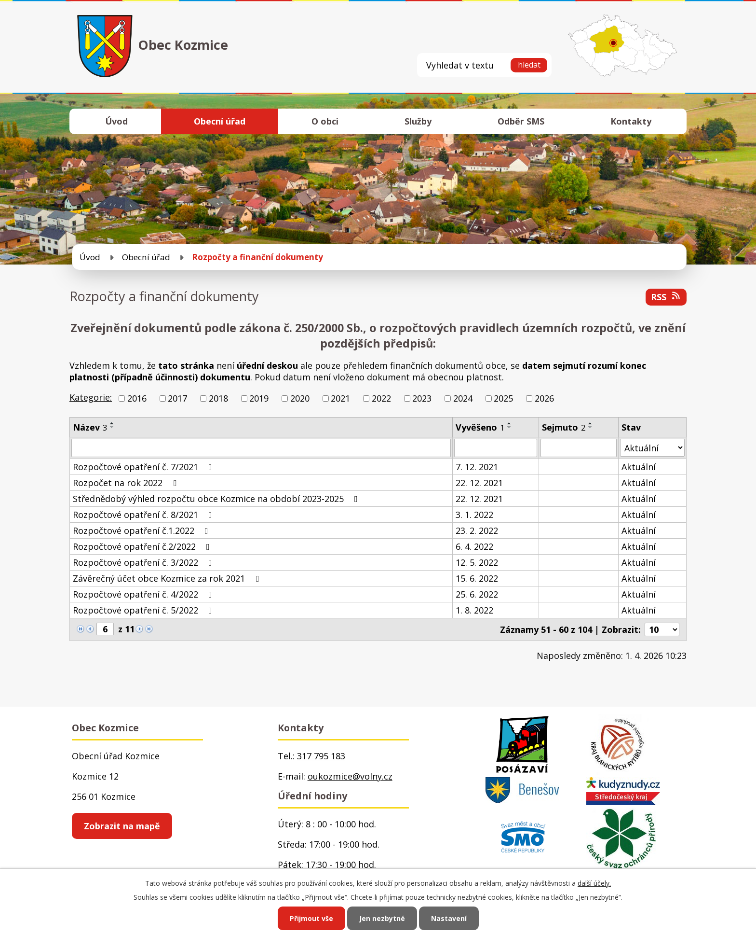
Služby (418, 121)
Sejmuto (563, 427)
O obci (324, 121)
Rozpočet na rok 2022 (126, 482)
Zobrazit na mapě (122, 826)
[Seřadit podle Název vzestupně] (112, 423)
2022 (381, 398)
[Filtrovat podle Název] (261, 448)
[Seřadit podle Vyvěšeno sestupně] (509, 427)
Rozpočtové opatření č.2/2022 (143, 546)
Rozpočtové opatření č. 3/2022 (144, 562)
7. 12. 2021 (477, 467)
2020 (300, 398)
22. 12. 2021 (479, 482)
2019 (259, 398)
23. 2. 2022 (477, 530)
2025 (503, 398)
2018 (218, 398)
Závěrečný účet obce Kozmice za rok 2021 (168, 578)
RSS (666, 297)
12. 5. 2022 (477, 562)
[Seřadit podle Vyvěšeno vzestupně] (509, 423)
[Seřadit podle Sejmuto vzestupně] (590, 423)
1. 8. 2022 (474, 610)
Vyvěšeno (480, 427)
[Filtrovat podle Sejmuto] (578, 448)
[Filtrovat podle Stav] (652, 448)
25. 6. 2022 (477, 594)
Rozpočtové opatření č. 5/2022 (144, 610)
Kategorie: (90, 397)
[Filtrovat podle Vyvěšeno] (495, 448)
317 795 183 (321, 756)
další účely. (594, 883)
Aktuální (638, 467)
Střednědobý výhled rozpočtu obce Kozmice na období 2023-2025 (217, 498)
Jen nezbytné (382, 918)
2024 (462, 398)
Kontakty (630, 121)
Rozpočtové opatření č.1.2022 (142, 530)
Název (90, 427)
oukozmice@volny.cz (350, 776)
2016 (137, 398)
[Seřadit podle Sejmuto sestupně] (590, 427)
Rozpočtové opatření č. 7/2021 (144, 467)
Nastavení (449, 918)
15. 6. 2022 (477, 578)
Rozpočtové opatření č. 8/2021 (144, 514)
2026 (544, 398)
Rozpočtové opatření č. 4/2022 (144, 594)
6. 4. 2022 (474, 546)
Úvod (116, 121)
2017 (177, 398)
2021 (340, 398)
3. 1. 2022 (474, 514)
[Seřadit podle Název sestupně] (112, 427)
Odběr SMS (521, 121)
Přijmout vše (311, 918)
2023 (422, 398)
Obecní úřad (219, 121)
